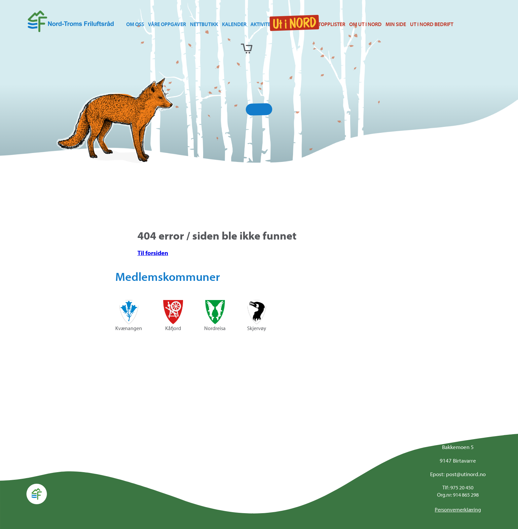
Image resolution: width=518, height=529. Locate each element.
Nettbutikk (204, 24)
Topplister (331, 24)
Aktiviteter (264, 24)
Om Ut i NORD (365, 24)
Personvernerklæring (458, 509)
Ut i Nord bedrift (431, 24)
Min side (396, 24)
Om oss (135, 24)
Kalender (234, 24)
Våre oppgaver (167, 24)
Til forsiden (152, 253)
